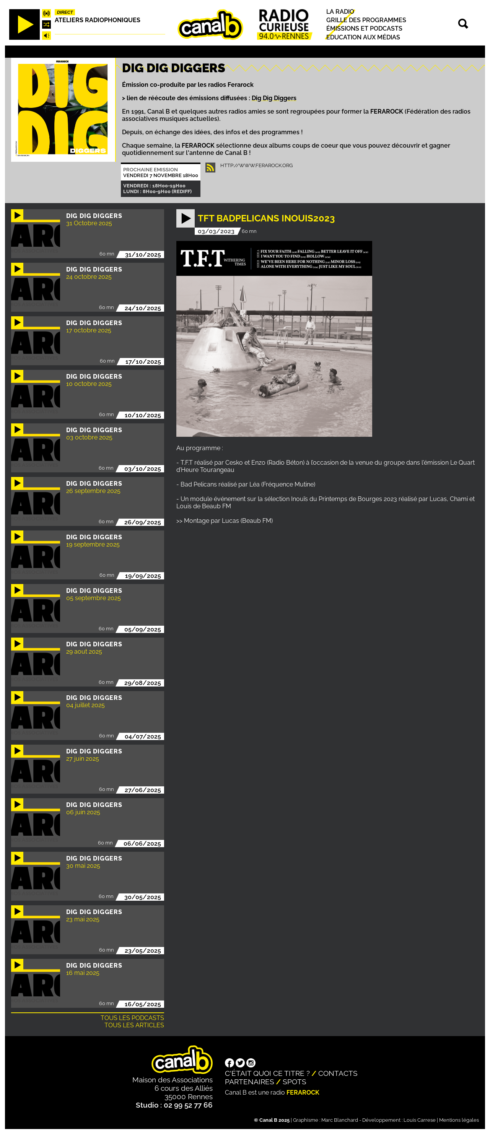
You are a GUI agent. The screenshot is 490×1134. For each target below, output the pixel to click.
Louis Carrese (420, 1120)
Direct (65, 12)
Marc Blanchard (339, 1120)
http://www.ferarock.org (256, 165)
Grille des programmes (366, 20)
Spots (294, 1081)
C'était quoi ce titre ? (267, 1073)
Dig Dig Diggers (274, 98)
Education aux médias (363, 37)
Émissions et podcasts (364, 29)
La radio (340, 11)
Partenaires (249, 1081)
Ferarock (303, 1092)
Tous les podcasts (132, 1018)
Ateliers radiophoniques (97, 20)
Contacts (338, 1073)
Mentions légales (459, 1120)
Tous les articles (134, 1025)
